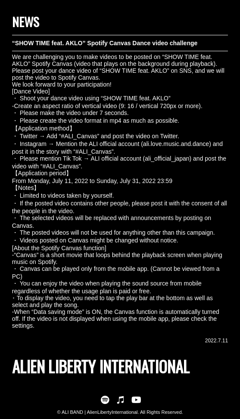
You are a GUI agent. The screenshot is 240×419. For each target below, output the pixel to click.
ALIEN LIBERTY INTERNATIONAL (101, 366)
